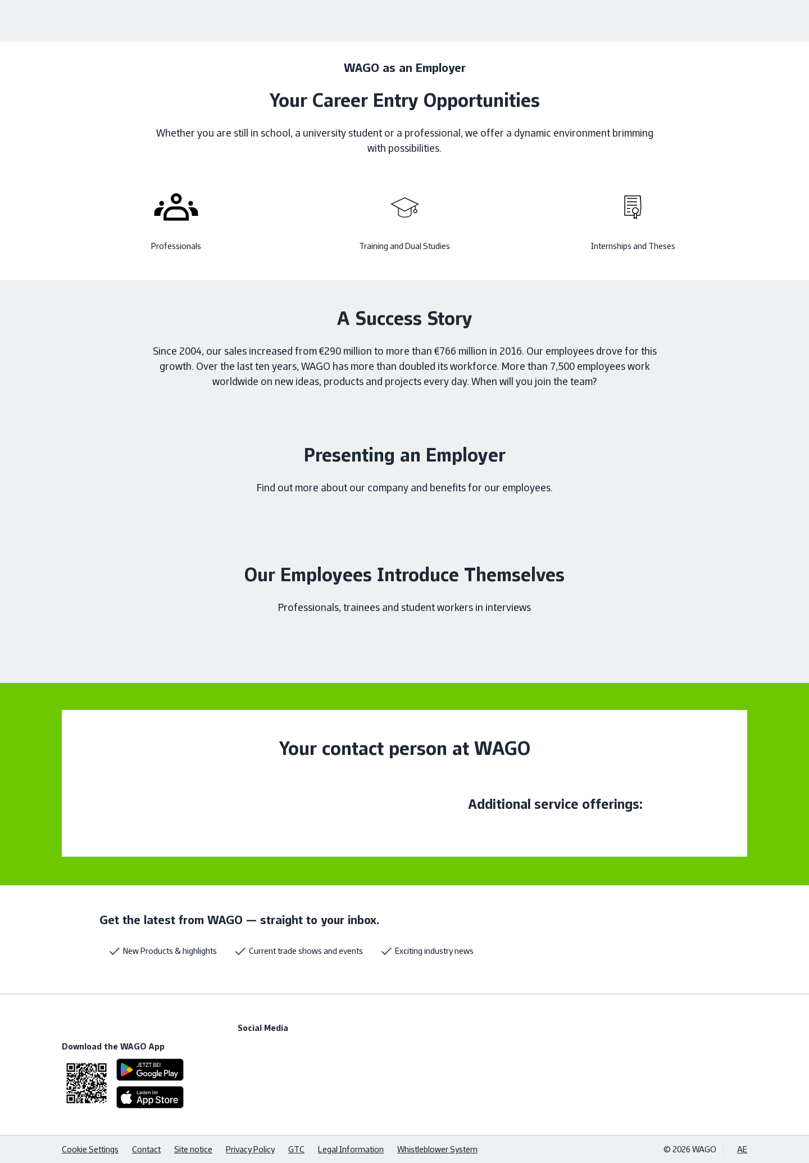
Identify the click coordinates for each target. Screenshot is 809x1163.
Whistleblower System (437, 1149)
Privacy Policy (250, 1149)
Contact (146, 1149)
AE (742, 1149)
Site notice (193, 1149)
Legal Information (351, 1149)
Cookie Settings (90, 1149)
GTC (296, 1149)
